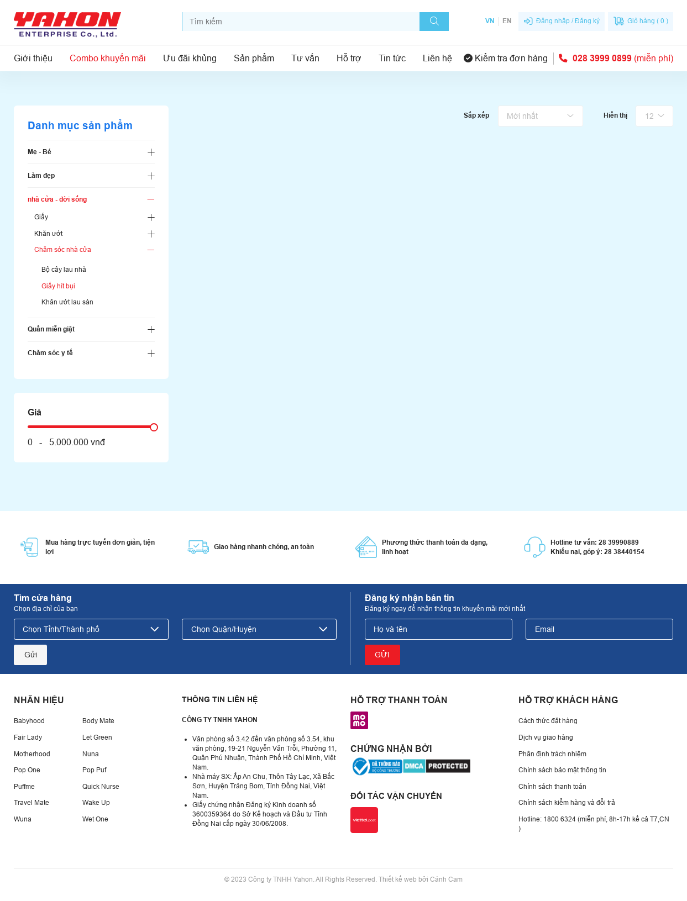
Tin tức (392, 58)
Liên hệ (437, 58)
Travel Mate (31, 803)
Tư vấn (305, 58)
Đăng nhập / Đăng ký (568, 21)
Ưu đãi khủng (190, 58)
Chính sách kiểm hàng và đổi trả (566, 803)
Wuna (23, 819)
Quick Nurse (100, 787)
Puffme (24, 787)
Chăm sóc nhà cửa (62, 250)
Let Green (97, 737)
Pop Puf (94, 770)
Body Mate (98, 721)
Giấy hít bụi (58, 286)
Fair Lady (28, 737)
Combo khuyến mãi (108, 58)
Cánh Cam (446, 879)
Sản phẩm (254, 58)
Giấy (41, 217)
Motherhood (32, 754)
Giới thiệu (33, 58)
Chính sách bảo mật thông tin (562, 770)
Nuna (90, 754)
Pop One (27, 770)
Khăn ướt (48, 234)
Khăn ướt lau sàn (67, 302)
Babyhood (29, 721)
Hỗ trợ (349, 58)
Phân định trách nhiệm (552, 754)
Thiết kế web (398, 879)
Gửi (30, 654)
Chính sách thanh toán (552, 787)
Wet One (95, 819)
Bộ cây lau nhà (63, 269)
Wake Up (96, 803)
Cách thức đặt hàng (548, 721)
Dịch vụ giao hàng (545, 737)
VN (490, 21)
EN (507, 21)
